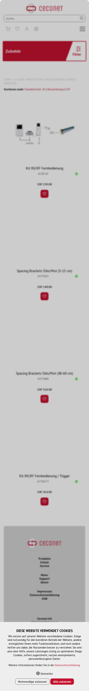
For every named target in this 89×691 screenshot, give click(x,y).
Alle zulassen (62, 681)
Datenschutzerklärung (67, 665)
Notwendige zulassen (32, 681)
